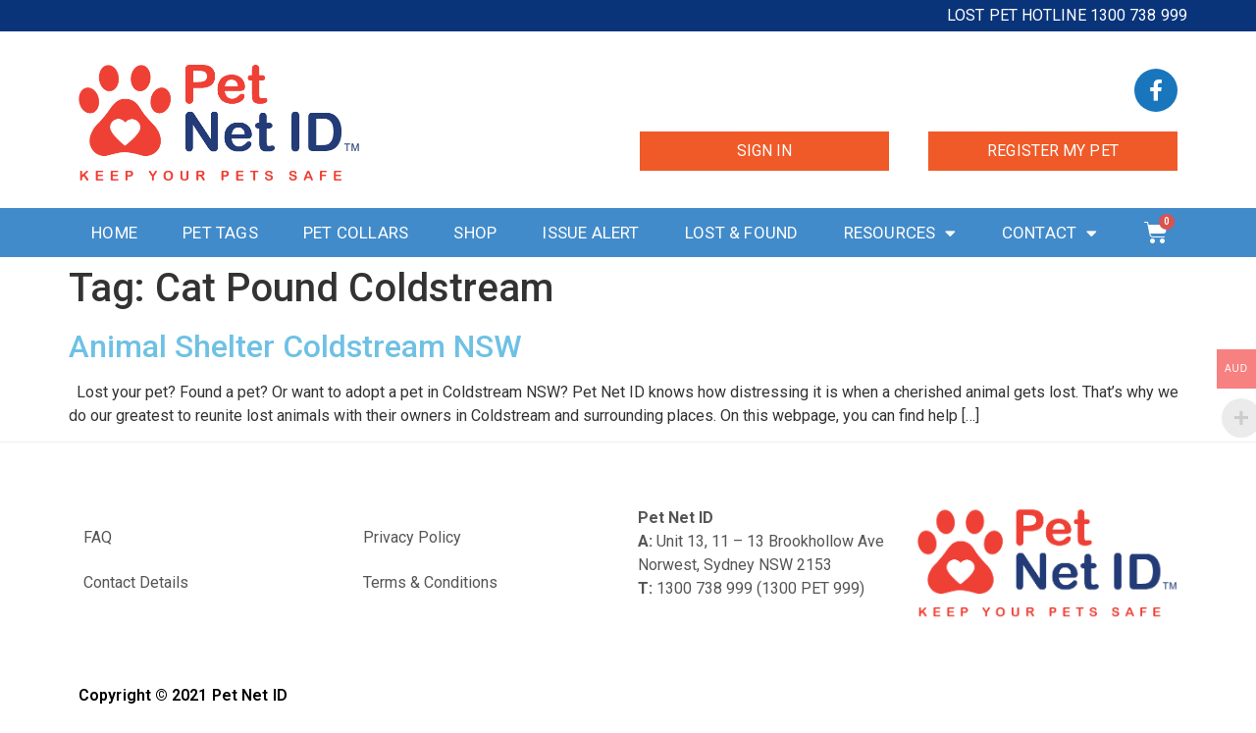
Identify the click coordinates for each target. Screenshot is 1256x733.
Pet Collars (355, 232)
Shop (475, 232)
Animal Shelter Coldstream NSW (295, 346)
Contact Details (135, 582)
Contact (1050, 233)
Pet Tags (220, 232)
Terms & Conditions (430, 582)
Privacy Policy (412, 537)
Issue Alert (590, 232)
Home (114, 232)
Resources (900, 233)
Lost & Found (741, 232)
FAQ (97, 537)
